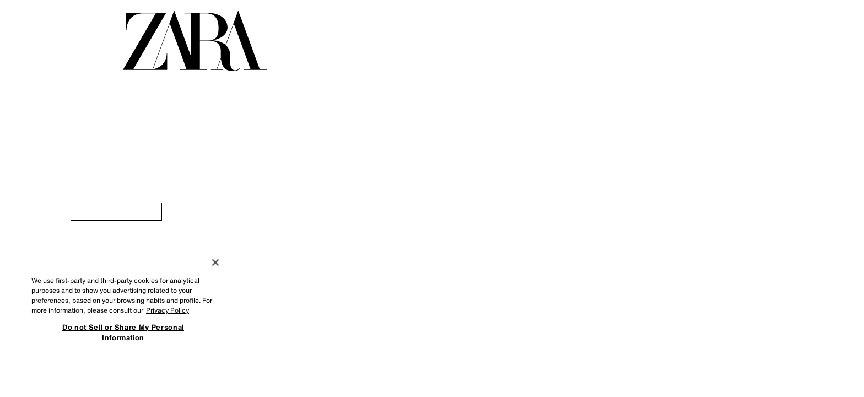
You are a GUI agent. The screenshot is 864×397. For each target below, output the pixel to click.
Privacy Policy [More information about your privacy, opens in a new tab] (167, 310)
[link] (116, 212)
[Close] (215, 262)
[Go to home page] (195, 41)
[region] (121, 315)
